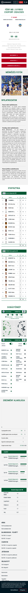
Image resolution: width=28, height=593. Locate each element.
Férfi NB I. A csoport (6, 535)
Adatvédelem (4, 575)
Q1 (7, 314)
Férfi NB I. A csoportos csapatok (9, 545)
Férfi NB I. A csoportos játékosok (9, 555)
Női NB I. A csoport (6, 538)
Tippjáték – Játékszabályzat (4, 579)
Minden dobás (10, 317)
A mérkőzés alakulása (14, 66)
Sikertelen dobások (15, 318)
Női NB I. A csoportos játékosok (9, 558)
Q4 (20, 314)
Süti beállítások (14, 590)
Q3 (16, 314)
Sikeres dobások (19, 317)
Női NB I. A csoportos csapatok (9, 548)
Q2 (11, 314)
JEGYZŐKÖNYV (14, 55)
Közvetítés (14, 60)
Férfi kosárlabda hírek (6, 526)
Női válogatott (4, 567)
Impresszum (4, 572)
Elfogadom (22, 590)
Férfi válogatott (5, 564)
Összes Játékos (3, 344)
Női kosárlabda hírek (6, 528)
